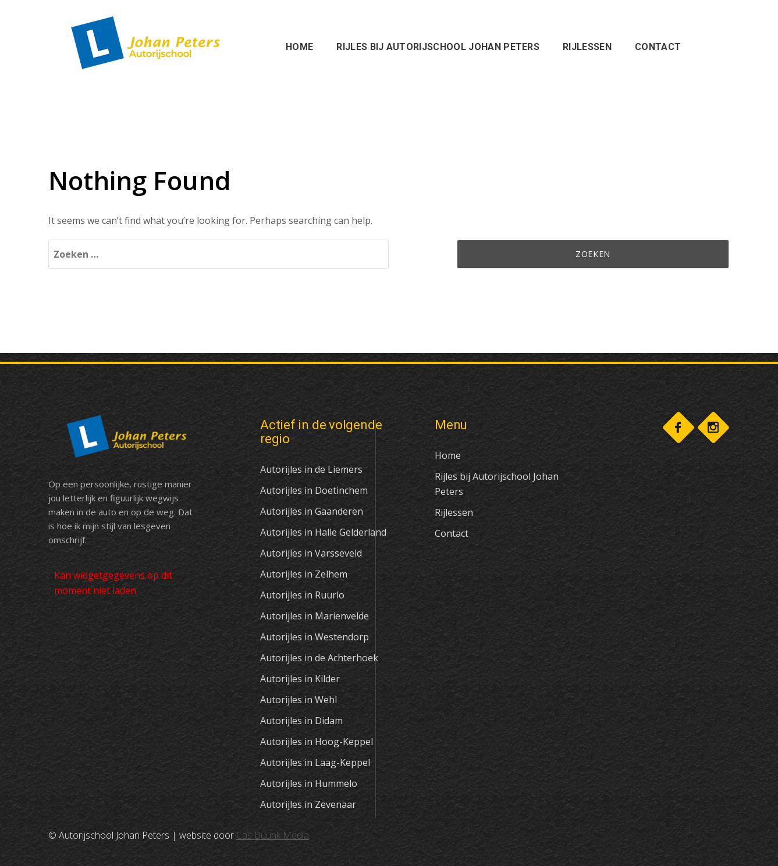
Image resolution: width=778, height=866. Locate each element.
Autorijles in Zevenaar (308, 804)
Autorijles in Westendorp (314, 636)
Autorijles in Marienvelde (314, 616)
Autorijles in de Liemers (311, 469)
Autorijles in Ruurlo (302, 595)
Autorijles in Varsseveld (311, 553)
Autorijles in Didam (301, 720)
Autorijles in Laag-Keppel (315, 762)
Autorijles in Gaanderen (311, 511)
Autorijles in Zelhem (303, 574)
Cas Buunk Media (272, 835)
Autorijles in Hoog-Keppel (316, 741)
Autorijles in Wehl (298, 699)
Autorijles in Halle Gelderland (323, 532)
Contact (451, 533)
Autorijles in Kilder (300, 678)
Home (448, 455)
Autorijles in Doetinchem (314, 490)
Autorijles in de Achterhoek (319, 657)
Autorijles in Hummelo (308, 783)
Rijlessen (454, 512)
